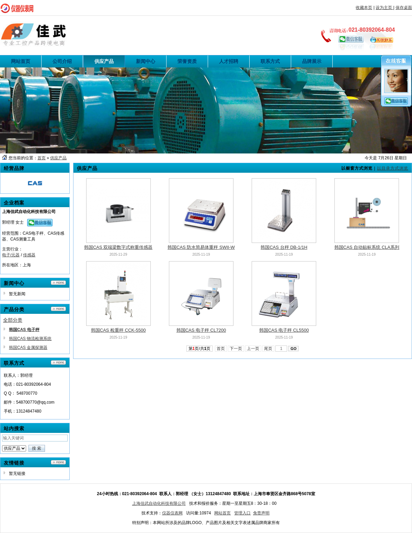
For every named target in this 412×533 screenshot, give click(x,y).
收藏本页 (364, 7)
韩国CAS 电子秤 (24, 329)
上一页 (253, 348)
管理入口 (242, 513)
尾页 (268, 348)
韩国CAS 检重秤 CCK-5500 (118, 330)
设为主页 (384, 7)
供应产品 (58, 158)
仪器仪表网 (172, 513)
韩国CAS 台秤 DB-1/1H (284, 247)
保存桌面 (404, 7)
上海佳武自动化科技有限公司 (159, 503)
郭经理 (8, 222)
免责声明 (261, 513)
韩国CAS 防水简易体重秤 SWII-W (201, 247)
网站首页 (222, 513)
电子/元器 (11, 255)
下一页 (236, 348)
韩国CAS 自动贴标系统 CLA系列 (366, 247)
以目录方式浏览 (392, 168)
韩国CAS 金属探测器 (28, 347)
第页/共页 (199, 348)
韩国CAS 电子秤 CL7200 (201, 330)
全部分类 (12, 320)
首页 (41, 158)
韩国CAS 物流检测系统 (30, 338)
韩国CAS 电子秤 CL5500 (284, 330)
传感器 (29, 255)
